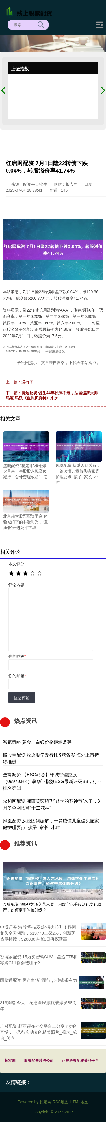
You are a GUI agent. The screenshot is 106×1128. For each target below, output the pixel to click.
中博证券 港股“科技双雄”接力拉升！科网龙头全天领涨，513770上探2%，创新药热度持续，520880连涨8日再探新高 (38, 933)
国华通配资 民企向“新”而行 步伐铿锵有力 (38, 980)
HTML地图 (79, 1102)
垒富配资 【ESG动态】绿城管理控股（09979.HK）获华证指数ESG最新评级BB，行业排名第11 (52, 781)
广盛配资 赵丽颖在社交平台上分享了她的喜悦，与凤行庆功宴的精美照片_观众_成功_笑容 (38, 1032)
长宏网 (10, 1061)
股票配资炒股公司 (38, 1061)
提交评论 (22, 698)
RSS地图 (61, 1102)
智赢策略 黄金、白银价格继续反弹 (37, 742)
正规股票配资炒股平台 (80, 1061)
